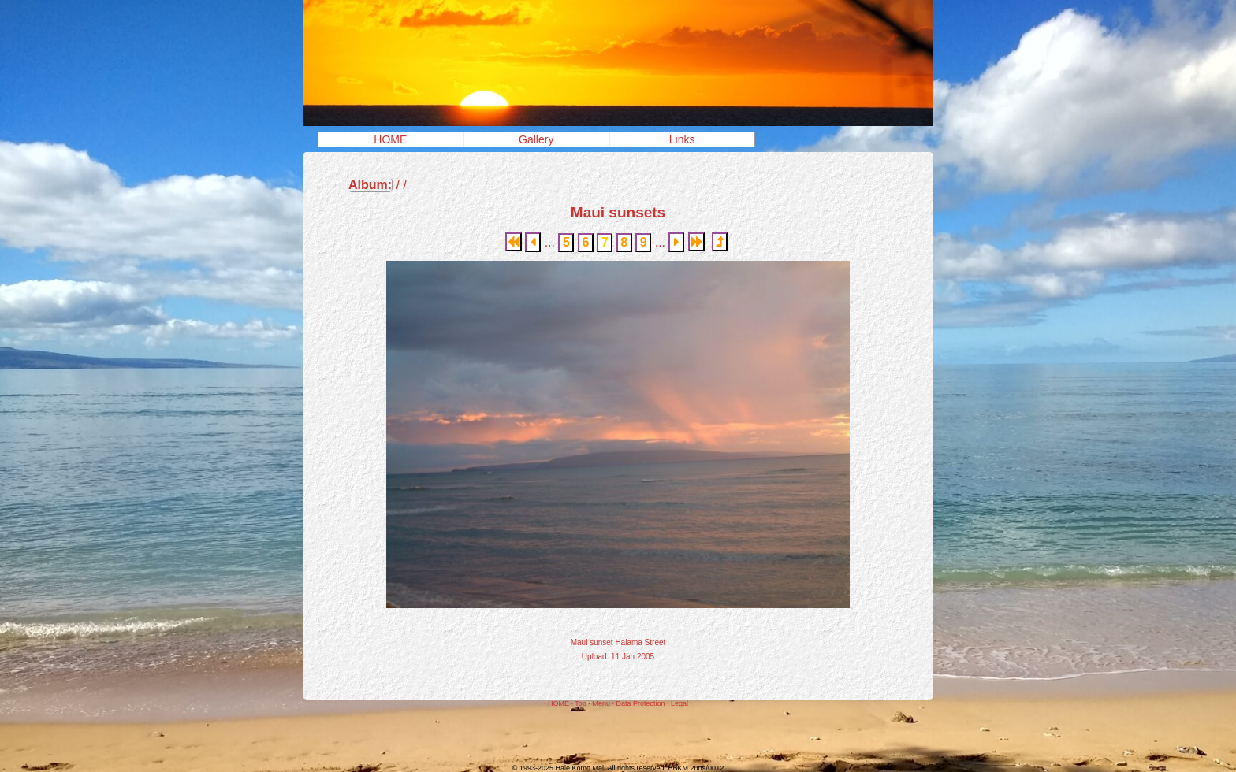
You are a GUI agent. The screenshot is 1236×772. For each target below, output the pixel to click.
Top (580, 703)
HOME (390, 139)
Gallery (536, 139)
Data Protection (640, 703)
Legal (679, 703)
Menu (601, 703)
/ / (377, 185)
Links (682, 139)
